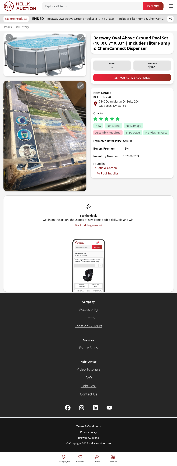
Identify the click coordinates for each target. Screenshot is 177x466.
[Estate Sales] (88, 347)
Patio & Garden (105, 168)
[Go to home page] (20, 6)
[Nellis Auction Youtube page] (109, 407)
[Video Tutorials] (88, 369)
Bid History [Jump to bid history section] (22, 27)
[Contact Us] (88, 394)
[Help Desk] (88, 386)
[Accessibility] (88, 309)
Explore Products (16, 19)
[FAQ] (88, 377)
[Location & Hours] (88, 326)
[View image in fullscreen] (80, 37)
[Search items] (94, 6)
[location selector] (64, 458)
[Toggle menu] (171, 6)
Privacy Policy (88, 432)
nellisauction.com (100, 443)
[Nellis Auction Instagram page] (81, 407)
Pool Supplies (108, 173)
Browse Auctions (88, 437)
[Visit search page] (113, 458)
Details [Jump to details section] (7, 27)
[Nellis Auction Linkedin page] (95, 407)
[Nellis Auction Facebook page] (68, 407)
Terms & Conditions (88, 426)
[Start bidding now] (88, 225)
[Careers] (88, 317)
